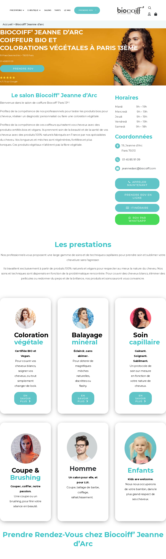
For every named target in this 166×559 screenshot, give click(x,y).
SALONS (47, 10)
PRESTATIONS (17, 10)
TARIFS (57, 10)
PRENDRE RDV (86, 10)
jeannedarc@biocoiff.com (139, 168)
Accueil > (9, 24)
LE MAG (67, 10)
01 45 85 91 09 (6, 61)
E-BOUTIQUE (34, 10)
